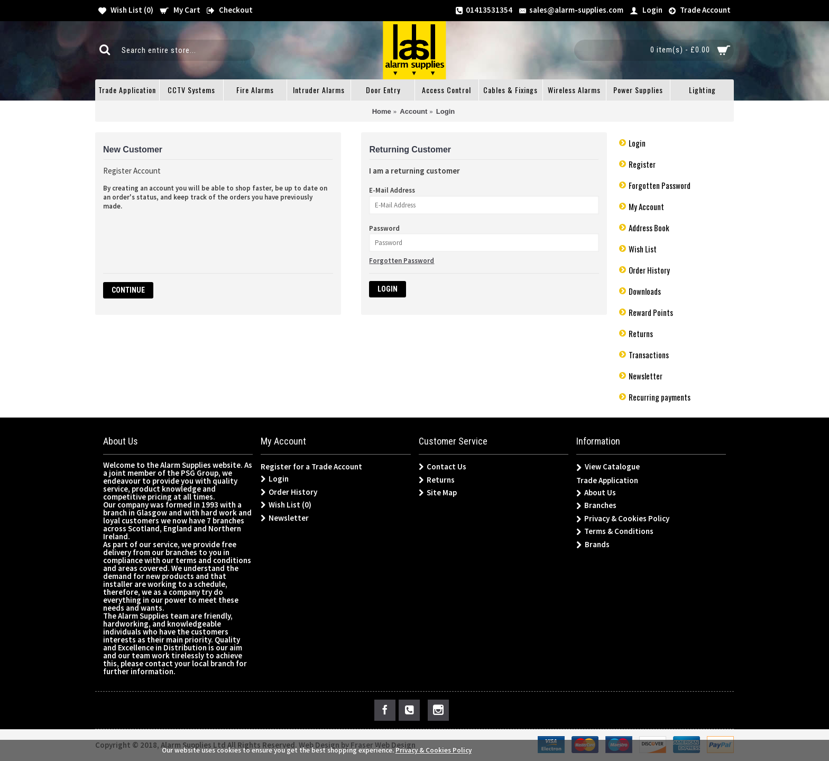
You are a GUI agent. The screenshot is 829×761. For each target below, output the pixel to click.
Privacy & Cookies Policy (622, 518)
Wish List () (286, 505)
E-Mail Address (392, 190)
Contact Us (442, 466)
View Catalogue (608, 467)
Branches (596, 505)
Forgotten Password (659, 185)
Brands (593, 544)
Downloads (645, 291)
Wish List (643, 249)
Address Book (649, 227)
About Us (596, 493)
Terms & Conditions (614, 531)
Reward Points (651, 312)
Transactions (649, 354)
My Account (646, 206)
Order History (649, 270)
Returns (641, 333)
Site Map (438, 492)
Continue (128, 290)
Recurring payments (659, 397)
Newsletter (645, 376)
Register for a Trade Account (311, 466)
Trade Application (607, 480)
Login (637, 143)
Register (642, 164)
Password (384, 228)
